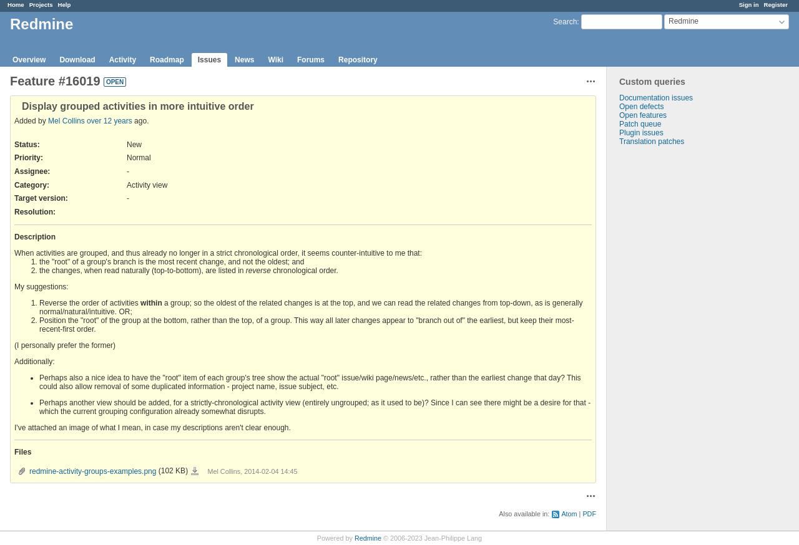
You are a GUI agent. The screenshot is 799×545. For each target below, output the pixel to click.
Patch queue (640, 124)
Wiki (275, 59)
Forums (311, 59)
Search (565, 21)
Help (64, 4)
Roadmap (167, 59)
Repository (358, 59)
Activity (122, 59)
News (244, 59)
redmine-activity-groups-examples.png (92, 471)
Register (776, 4)
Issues (209, 59)
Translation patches (651, 141)
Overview (29, 59)
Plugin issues (641, 132)
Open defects (641, 106)
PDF (589, 514)
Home (15, 4)
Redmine (368, 538)
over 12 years (109, 121)
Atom (569, 514)
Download (77, 59)
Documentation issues (656, 98)
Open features (643, 115)
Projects (41, 4)
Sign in (749, 4)
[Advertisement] (669, 342)
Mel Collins (66, 121)
